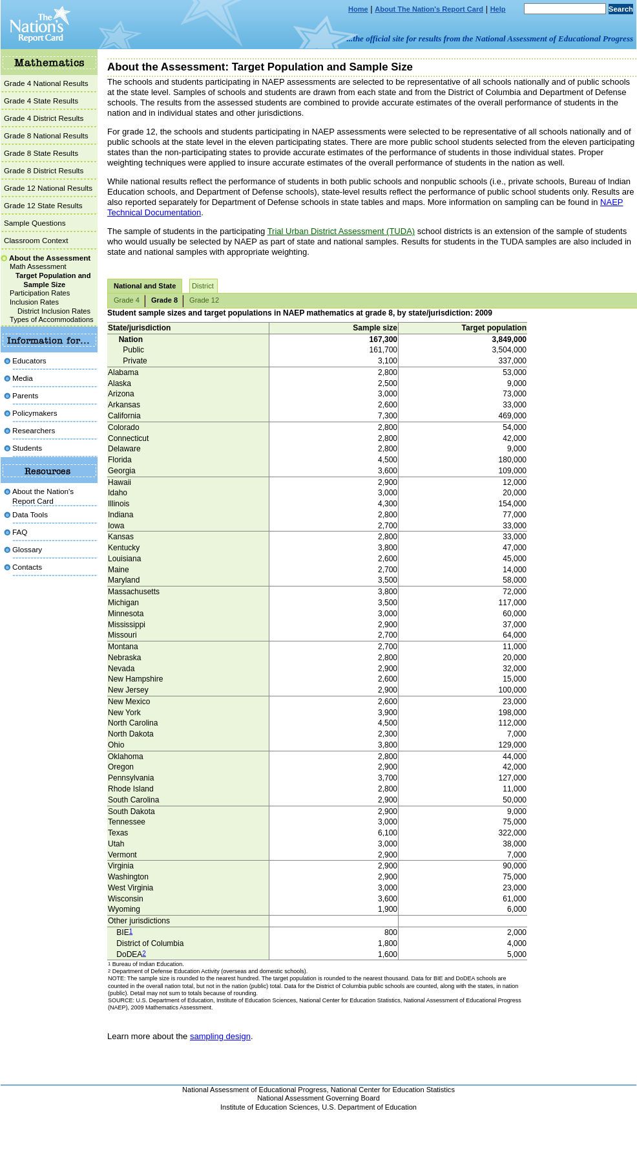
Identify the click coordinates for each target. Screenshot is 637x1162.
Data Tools (30, 514)
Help (498, 9)
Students (27, 448)
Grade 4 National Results (46, 83)
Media (22, 378)
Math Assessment (38, 266)
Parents (25, 395)
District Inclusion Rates (53, 311)
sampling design (220, 1036)
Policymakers (34, 413)
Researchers (33, 430)
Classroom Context (36, 240)
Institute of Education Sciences (269, 1107)
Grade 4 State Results (41, 100)
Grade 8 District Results (43, 170)
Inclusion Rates (34, 302)
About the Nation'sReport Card (43, 495)
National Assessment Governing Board (318, 1098)
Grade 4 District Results (43, 118)
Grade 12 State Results (43, 205)
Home (358, 9)
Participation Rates (40, 293)
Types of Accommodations (52, 319)
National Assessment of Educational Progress (254, 1089)
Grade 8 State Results (41, 153)
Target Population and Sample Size (53, 280)
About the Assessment (49, 257)
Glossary (27, 549)
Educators (29, 360)
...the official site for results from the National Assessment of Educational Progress (490, 38)
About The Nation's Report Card (429, 9)
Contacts (27, 567)
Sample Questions (35, 223)
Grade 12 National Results (48, 188)
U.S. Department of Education (369, 1107)
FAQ (19, 532)
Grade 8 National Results (46, 135)
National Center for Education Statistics (393, 1089)
